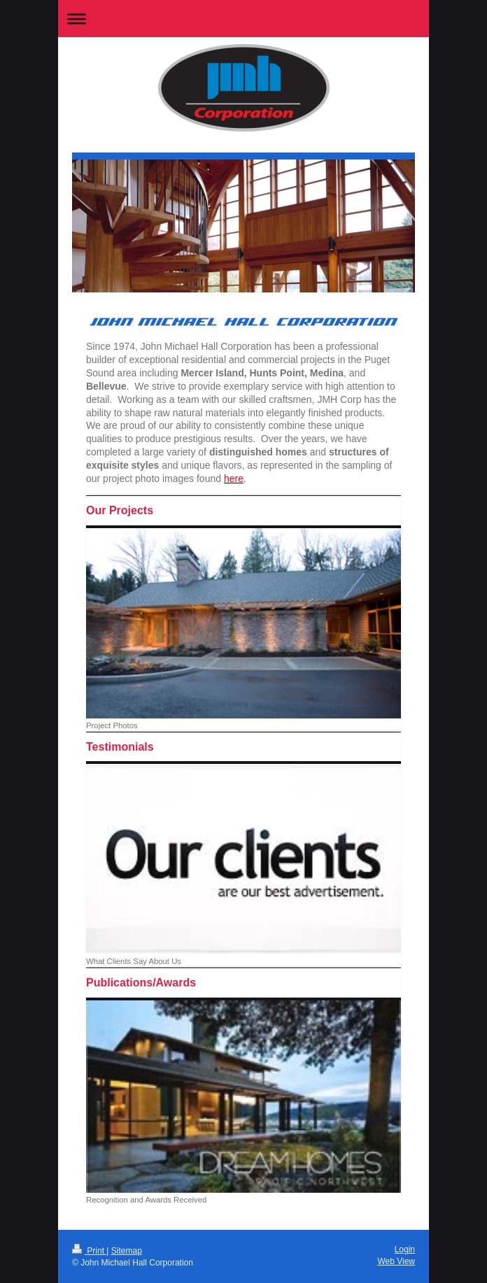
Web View (396, 1261)
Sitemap (126, 1251)
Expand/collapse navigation (243, 18)
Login (405, 1249)
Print (89, 1251)
